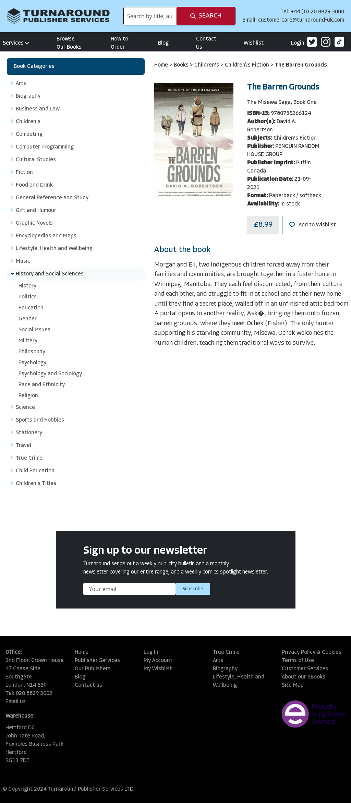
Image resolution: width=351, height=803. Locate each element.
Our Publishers (93, 669)
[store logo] (58, 16)
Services (16, 43)
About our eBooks (303, 677)
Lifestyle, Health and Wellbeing (238, 681)
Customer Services (305, 669)
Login (297, 43)
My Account (158, 660)
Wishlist (254, 43)
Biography (225, 669)
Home (161, 65)
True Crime (226, 652)
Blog (163, 43)
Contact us (88, 685)
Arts (218, 660)
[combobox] (150, 16)
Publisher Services (97, 660)
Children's (207, 65)
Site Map (293, 685)
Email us (15, 702)
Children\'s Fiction (247, 65)
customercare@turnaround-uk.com (301, 20)
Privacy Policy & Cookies (311, 652)
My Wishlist (158, 669)
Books (182, 65)
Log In (151, 652)
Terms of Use (298, 660)
